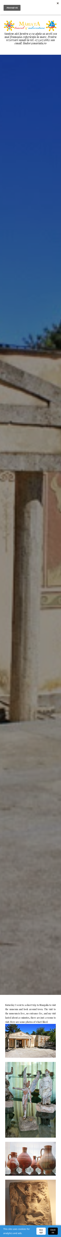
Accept (41, 1231)
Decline (52, 1231)
